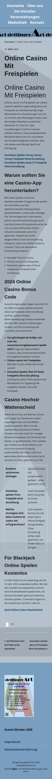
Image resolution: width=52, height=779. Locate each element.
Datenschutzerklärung (20, 749)
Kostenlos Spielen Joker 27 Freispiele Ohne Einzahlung (38, 645)
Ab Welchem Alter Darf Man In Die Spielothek (14, 645)
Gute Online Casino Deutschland (23, 609)
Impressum (12, 742)
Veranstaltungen (25, 16)
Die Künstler (25, 11)
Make (14, 769)
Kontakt (37, 22)
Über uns (35, 5)
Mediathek (17, 22)
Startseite (15, 5)
